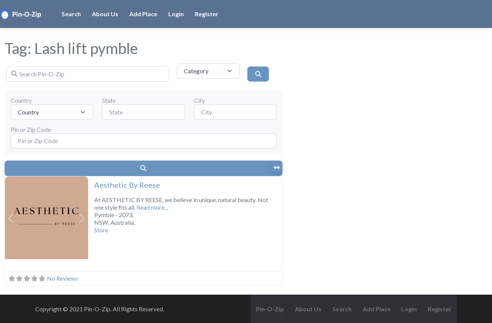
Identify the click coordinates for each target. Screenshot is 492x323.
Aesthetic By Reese (127, 184)
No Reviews (62, 278)
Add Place (143, 13)
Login (176, 13)
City (199, 100)
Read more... (152, 207)
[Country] (52, 111)
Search (71, 13)
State (109, 100)
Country (21, 100)
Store (101, 229)
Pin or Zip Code (31, 129)
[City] (235, 111)
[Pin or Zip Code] (143, 140)
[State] (143, 111)
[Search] (258, 74)
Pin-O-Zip (270, 308)
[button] (11, 218)
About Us (105, 13)
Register (207, 13)
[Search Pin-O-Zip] (87, 74)
